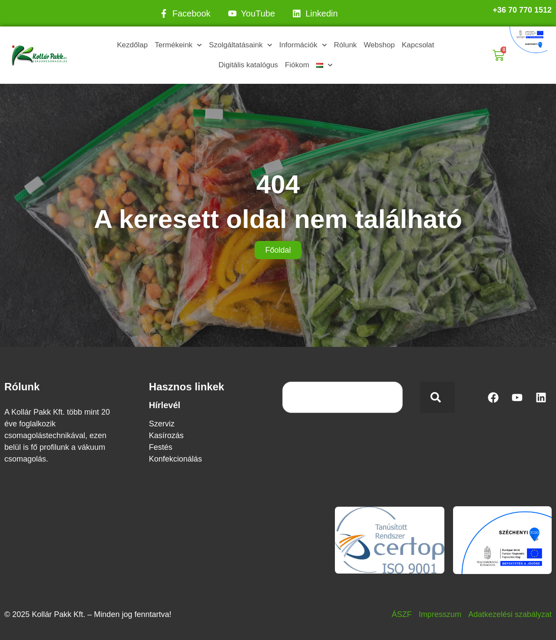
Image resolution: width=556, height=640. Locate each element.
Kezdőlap (132, 45)
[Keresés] (437, 397)
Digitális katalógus (248, 65)
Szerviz (162, 423)
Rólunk (345, 45)
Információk (303, 45)
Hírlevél (164, 405)
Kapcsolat (418, 45)
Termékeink (178, 45)
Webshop (379, 45)
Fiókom (297, 65)
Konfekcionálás (175, 459)
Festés (160, 447)
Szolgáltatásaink (240, 45)
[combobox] (342, 397)
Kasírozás (166, 435)
